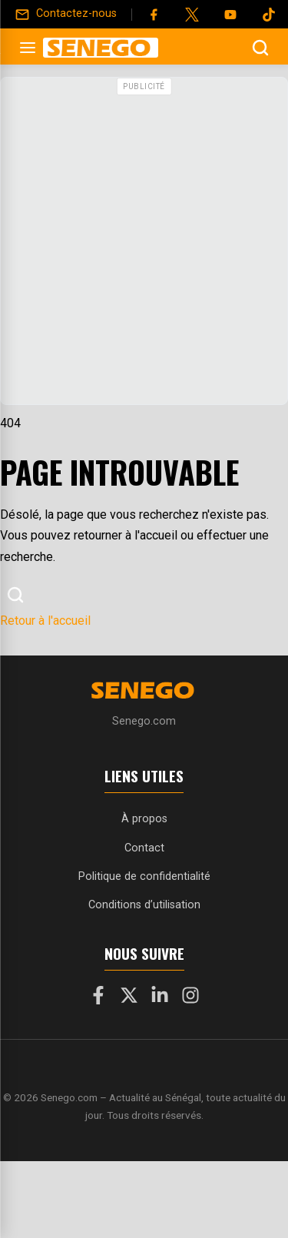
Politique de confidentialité (144, 876)
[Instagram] (190, 998)
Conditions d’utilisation (144, 904)
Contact (144, 848)
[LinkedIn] (160, 998)
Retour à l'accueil (45, 620)
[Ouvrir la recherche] (260, 47)
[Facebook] (154, 15)
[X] (129, 998)
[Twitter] (192, 15)
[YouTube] (230, 15)
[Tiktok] (269, 15)
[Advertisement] (144, 245)
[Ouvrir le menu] (27, 47)
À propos (144, 818)
